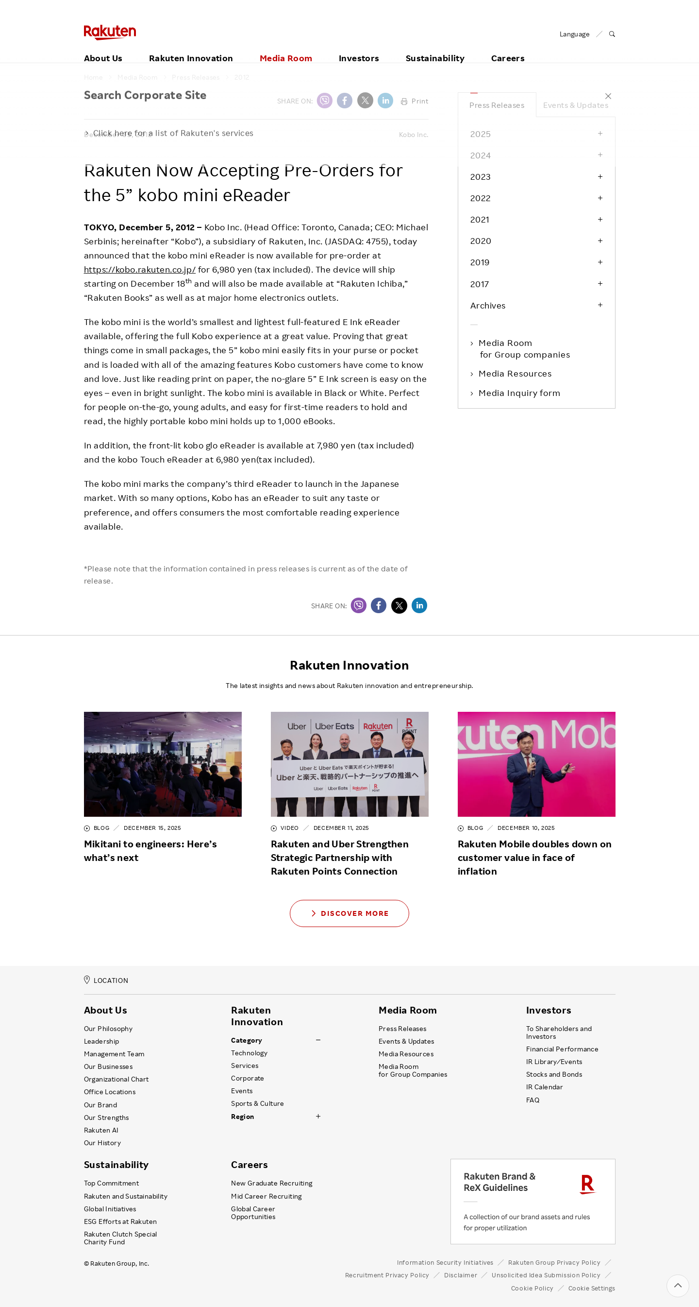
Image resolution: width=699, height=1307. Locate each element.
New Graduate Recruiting (271, 1183)
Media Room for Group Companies (413, 1070)
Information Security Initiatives (445, 1262)
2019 (480, 262)
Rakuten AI (101, 1130)
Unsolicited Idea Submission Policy (546, 1275)
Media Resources (516, 373)
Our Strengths (106, 1117)
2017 (479, 283)
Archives (488, 305)
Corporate (248, 1078)
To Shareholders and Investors (559, 1032)
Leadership (101, 1041)
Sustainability (435, 47)
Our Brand (100, 1105)
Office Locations (109, 1092)
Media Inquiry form (520, 392)
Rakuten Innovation (191, 47)
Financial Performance (562, 1049)
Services (244, 1065)
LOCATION (106, 980)
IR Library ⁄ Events (554, 1062)
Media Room (286, 47)
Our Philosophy (108, 1028)
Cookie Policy (532, 1288)
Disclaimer (460, 1275)
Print (415, 101)
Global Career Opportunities (253, 1213)
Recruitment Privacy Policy (387, 1275)
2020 (481, 240)
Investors (359, 47)
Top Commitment (111, 1183)
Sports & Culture (257, 1103)
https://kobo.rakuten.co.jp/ (140, 269)
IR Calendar (544, 1087)
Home (93, 77)
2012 (242, 77)
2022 (480, 197)
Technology (249, 1053)
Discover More (349, 913)
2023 (480, 176)
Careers (508, 47)
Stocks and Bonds (554, 1074)
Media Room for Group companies (525, 348)
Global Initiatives (110, 1209)
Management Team (114, 1054)
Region (242, 1116)
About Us (103, 47)
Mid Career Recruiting (266, 1196)
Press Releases (196, 77)
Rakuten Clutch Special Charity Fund (120, 1238)
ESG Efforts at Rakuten (120, 1221)
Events (241, 1091)
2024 (480, 155)
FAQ (532, 1100)
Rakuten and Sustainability (126, 1196)
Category (246, 1040)
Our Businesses (108, 1066)
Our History (102, 1143)
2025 (480, 133)
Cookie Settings (592, 1288)
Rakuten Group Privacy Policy (554, 1262)
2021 (480, 219)
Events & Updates (575, 105)
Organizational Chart (116, 1079)
